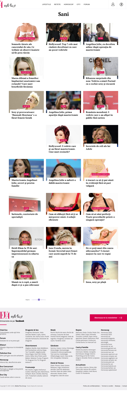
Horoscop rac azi (107, 346)
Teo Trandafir (30, 352)
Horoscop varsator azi (109, 360)
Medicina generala (26, 38)
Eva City (3, 374)
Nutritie (53, 371)
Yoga (59, 367)
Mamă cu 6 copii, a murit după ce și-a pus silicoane (25, 283)
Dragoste (28, 332)
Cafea (83, 334)
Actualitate (26, 276)
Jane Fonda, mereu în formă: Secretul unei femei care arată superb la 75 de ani (63, 252)
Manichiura (45, 372)
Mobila (85, 352)
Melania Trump (36, 358)
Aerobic (53, 369)
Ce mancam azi (90, 342)
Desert (85, 338)
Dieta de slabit (62, 371)
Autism (78, 360)
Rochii (30, 370)
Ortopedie (57, 358)
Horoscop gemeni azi (108, 348)
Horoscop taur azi (107, 352)
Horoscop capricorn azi (109, 354)
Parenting (79, 356)
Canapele (92, 352)
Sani (38, 372)
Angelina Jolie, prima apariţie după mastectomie (63, 113)
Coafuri (28, 372)
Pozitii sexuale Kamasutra (37, 337)
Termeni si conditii (107, 386)
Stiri (101, 38)
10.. (45, 299)
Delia (32, 356)
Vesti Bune (93, 371)
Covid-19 (79, 373)
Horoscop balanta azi (108, 366)
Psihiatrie (65, 358)
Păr (26, 370)
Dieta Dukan (65, 365)
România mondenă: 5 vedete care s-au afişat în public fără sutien (99, 115)
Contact (124, 386)
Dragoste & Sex (31, 330)
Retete (57, 4)
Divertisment (31, 345)
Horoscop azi (105, 336)
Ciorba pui (92, 340)
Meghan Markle (31, 348)
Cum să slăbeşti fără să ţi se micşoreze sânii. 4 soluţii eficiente (63, 217)
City (78, 4)
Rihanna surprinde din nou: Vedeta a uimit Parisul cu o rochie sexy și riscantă (100, 81)
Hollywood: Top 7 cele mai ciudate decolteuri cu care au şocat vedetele (63, 47)
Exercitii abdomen (63, 369)
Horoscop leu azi (107, 364)
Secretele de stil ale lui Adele (98, 147)
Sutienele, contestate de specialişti (25, 215)
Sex (34, 336)
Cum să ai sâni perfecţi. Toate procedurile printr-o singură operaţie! (100, 217)
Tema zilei (79, 369)
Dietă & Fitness (57, 363)
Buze (33, 374)
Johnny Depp (41, 350)
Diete (52, 365)
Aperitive (79, 338)
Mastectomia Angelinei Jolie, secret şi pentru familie (24, 183)
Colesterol (54, 352)
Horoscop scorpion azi (109, 356)
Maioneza (91, 338)
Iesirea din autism (90, 369)
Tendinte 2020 (60, 341)
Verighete (60, 339)
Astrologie (104, 342)
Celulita (38, 374)
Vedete (63, 38)
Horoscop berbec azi (108, 368)
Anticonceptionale (64, 352)
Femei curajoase (93, 358)
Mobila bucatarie (82, 350)
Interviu (86, 367)
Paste (85, 332)
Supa (87, 334)
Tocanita (79, 336)
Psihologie (70, 348)
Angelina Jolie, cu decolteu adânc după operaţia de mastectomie (100, 47)
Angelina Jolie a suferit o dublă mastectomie (62, 181)
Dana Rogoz (29, 354)
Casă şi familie (82, 347)
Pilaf (97, 338)
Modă (53, 330)
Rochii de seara (61, 332)
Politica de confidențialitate (91, 386)
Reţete (79, 330)
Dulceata (93, 334)
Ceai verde (68, 356)
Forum (87, 4)
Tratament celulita (35, 376)
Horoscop (68, 4)
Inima (64, 348)
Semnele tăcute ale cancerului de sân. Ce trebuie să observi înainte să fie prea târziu (25, 48)
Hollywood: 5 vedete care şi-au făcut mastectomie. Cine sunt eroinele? (62, 149)
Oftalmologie (55, 356)
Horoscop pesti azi (107, 362)
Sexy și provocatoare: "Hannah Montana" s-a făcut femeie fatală (24, 115)
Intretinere (65, 367)
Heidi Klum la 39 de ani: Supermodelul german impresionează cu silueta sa (25, 252)
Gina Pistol (38, 356)
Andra (27, 356)
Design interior (90, 354)
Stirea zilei (93, 367)
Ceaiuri (58, 348)
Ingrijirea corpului (100, 174)
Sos (98, 332)
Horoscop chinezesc (108, 340)
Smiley (43, 354)
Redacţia (117, 386)
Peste (94, 332)
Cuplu (38, 334)
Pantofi (53, 336)
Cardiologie (64, 354)
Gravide (84, 358)
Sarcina (53, 348)
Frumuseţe (26, 72)
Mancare (79, 332)
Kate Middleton (42, 348)
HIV (52, 358)
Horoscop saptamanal (109, 370)
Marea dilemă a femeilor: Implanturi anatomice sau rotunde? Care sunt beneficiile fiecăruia (26, 82)
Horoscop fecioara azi (108, 350)
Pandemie (86, 373)
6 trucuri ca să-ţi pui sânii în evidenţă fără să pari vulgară (99, 183)
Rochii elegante (61, 336)
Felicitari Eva (5, 353)
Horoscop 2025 (106, 334)
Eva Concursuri (6, 366)
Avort (62, 356)
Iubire (43, 334)
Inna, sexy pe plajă (96, 282)
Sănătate (54, 345)
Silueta (60, 373)
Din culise (79, 367)
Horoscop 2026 (106, 332)
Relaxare (54, 367)
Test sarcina (55, 354)
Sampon (28, 374)
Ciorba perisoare (82, 340)
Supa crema (93, 336)
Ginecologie (55, 350)
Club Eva (3, 330)
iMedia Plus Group (20, 386)
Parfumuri (42, 370)
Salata (78, 334)
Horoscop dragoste (108, 338)
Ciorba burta (80, 342)
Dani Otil (38, 354)
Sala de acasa (63, 375)
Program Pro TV (33, 360)
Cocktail (85, 336)
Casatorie (28, 336)
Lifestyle (46, 4)
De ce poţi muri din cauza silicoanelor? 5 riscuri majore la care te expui (99, 251)
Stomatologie (64, 350)
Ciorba (89, 332)
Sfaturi (3, 345)
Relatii (33, 334)
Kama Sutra (40, 336)
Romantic (35, 332)
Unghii (35, 370)
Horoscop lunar (106, 344)
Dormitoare (80, 354)
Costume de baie (63, 334)
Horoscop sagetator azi (109, 358)
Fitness (57, 365)
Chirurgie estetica (100, 208)
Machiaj (34, 372)
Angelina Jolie (40, 352)
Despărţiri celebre (82, 371)
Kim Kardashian (31, 350)
